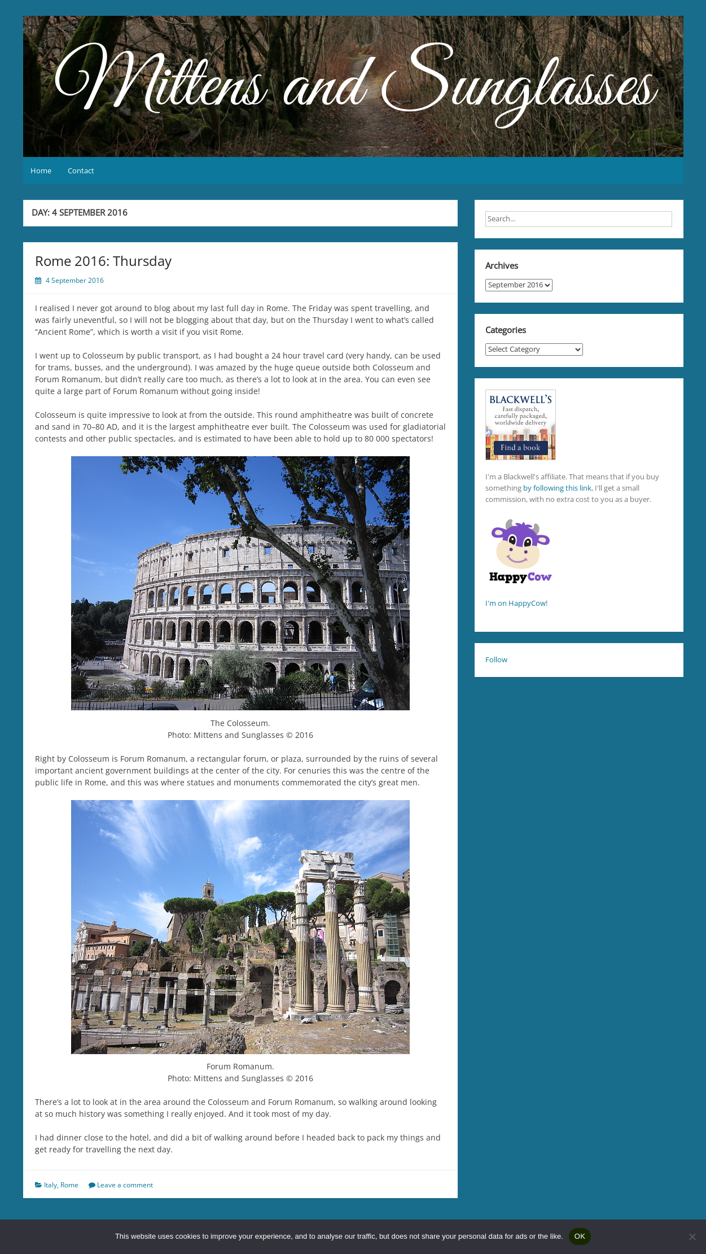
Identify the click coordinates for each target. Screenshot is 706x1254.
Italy (50, 1185)
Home (40, 170)
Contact (81, 170)
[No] (692, 1236)
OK (580, 1236)
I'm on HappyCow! (516, 603)
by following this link (557, 488)
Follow (496, 659)
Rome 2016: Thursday (105, 260)
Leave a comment (125, 1185)
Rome (69, 1185)
